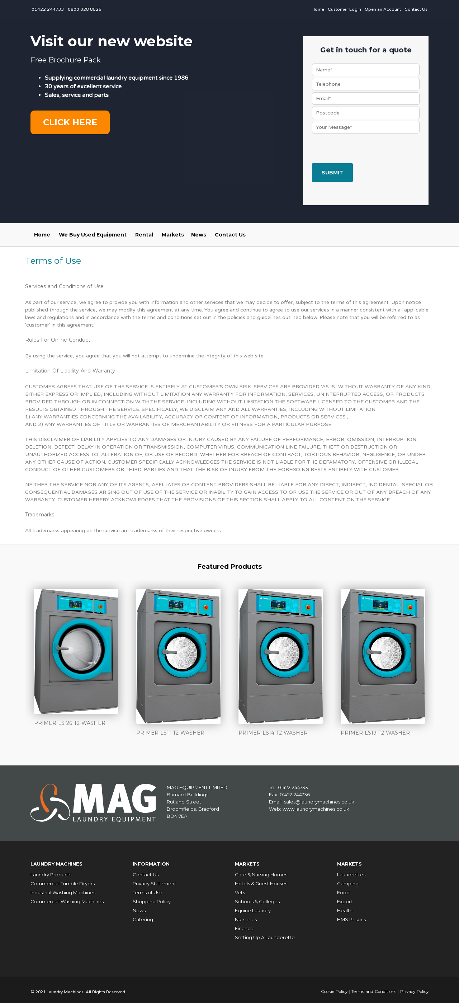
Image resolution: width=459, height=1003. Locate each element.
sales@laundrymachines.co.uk (319, 801)
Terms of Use (147, 889)
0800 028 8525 (84, 9)
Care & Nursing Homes (261, 871)
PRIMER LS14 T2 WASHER (273, 733)
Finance (244, 925)
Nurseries (246, 916)
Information (154, 861)
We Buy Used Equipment (93, 234)
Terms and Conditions (372, 988)
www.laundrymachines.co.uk (316, 808)
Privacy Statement (154, 880)
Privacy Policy (414, 988)
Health (344, 907)
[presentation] (366, 149)
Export (344, 898)
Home (318, 9)
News (198, 234)
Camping (348, 880)
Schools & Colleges (257, 898)
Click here (70, 122)
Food (343, 889)
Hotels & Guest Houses (261, 880)
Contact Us (415, 9)
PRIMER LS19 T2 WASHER (375, 733)
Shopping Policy (152, 898)
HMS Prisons (351, 916)
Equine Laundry (253, 907)
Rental (144, 234)
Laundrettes (351, 871)
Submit (332, 172)
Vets (240, 889)
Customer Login (344, 9)
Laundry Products (50, 871)
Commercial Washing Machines (67, 898)
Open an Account (383, 9)
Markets (173, 234)
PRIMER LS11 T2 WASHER (170, 733)
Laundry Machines (60, 861)
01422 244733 (48, 9)
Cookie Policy (331, 988)
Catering (143, 916)
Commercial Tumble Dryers (62, 880)
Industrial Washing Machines (62, 889)
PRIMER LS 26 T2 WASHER (69, 723)
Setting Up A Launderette (265, 934)
